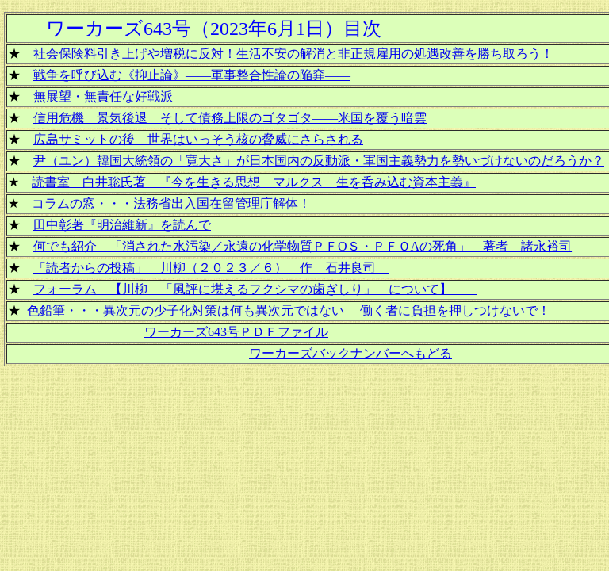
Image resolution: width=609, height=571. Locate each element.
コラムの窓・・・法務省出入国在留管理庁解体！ (171, 203)
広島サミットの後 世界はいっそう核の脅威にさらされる (198, 139)
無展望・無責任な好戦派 (103, 96)
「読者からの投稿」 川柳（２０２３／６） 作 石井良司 (211, 267)
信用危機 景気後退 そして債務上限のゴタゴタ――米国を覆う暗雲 (230, 118)
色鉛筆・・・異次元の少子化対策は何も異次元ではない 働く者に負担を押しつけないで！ (288, 310)
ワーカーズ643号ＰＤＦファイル (236, 332)
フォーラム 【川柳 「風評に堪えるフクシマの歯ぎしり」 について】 (255, 289)
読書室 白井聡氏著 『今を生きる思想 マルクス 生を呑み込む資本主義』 (254, 182)
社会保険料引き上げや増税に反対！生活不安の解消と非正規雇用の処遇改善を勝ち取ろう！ (293, 53)
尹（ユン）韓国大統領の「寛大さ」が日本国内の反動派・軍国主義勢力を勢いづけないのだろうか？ (318, 160)
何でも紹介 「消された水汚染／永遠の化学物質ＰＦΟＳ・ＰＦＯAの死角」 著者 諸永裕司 (302, 246)
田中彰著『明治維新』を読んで (122, 225)
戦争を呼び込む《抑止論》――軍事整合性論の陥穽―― (191, 75)
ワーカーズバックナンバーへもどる (350, 353)
